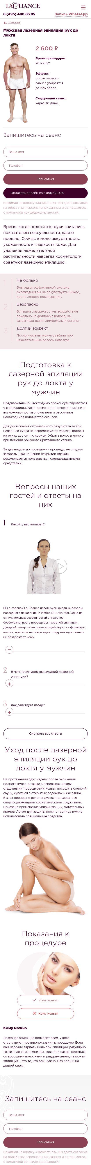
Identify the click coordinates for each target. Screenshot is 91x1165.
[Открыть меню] (83, 6)
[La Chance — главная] (23, 5)
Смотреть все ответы (45, 733)
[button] (45, 523)
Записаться (46, 179)
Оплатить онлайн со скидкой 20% (37, 193)
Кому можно (48, 1000)
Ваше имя (16, 152)
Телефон (16, 166)
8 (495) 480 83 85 (19, 14)
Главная (14, 22)
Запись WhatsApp (71, 14)
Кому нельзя (48, 1013)
